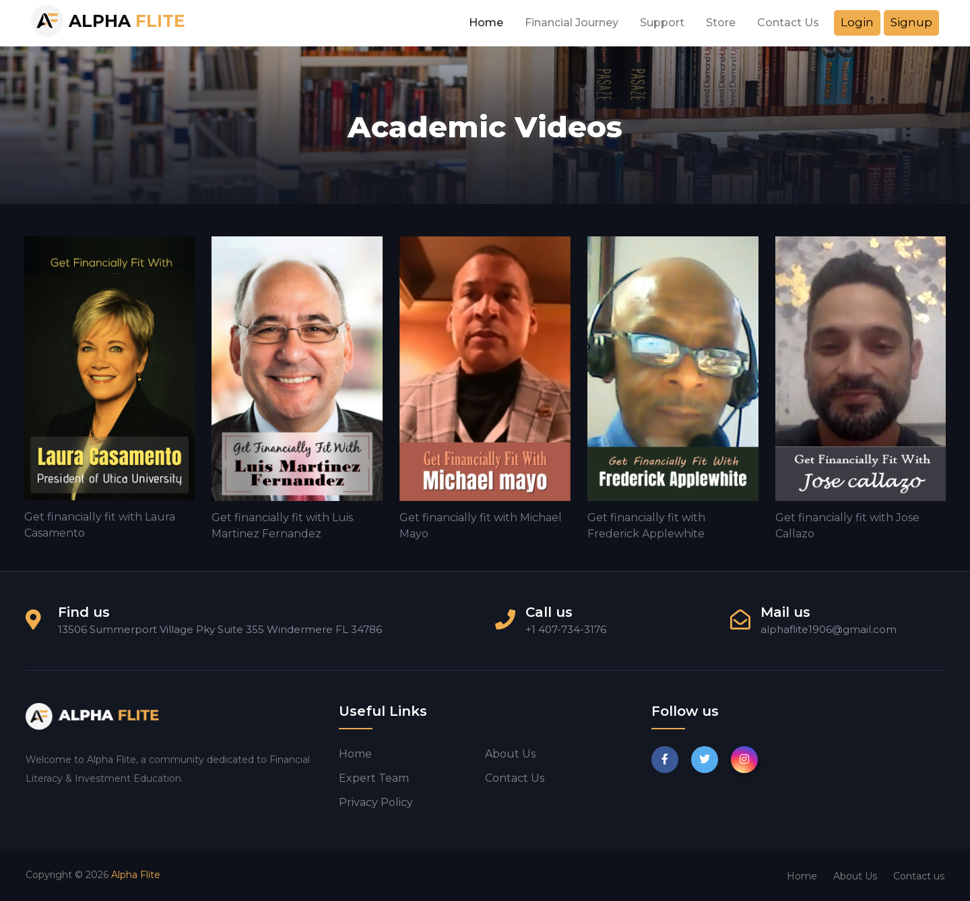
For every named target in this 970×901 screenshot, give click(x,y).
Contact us (514, 778)
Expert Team (374, 778)
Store (721, 22)
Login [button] (857, 22)
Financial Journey (571, 22)
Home (486, 22)
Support (662, 22)
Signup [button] (911, 22)
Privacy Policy (376, 802)
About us (510, 753)
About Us (855, 876)
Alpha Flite (135, 875)
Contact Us (788, 22)
